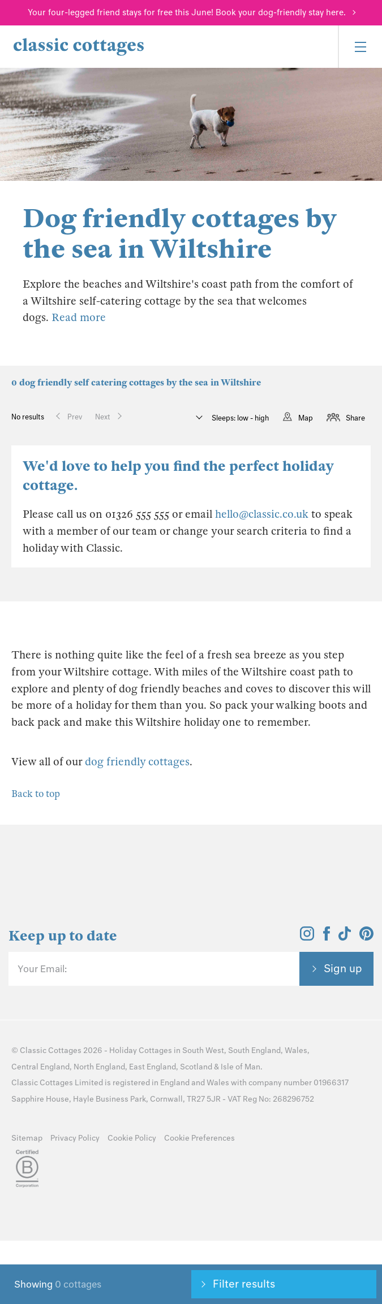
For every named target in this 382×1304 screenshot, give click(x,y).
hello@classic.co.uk (261, 514)
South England (254, 1050)
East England (152, 1067)
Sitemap (26, 1138)
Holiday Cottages (140, 1050)
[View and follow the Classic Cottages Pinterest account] (366, 937)
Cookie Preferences (199, 1138)
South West (203, 1050)
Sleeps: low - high (239, 418)
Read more (78, 317)
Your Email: (42, 968)
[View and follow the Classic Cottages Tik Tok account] (344, 937)
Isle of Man (240, 1067)
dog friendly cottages (137, 761)
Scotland (196, 1067)
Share (355, 418)
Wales (296, 1050)
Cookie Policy (132, 1138)
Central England (40, 1067)
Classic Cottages (50, 1050)
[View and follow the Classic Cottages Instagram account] (307, 937)
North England (99, 1067)
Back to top (35, 794)
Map (305, 418)
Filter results (244, 1283)
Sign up (343, 968)
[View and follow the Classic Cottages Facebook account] (327, 937)
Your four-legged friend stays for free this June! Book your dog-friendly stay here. (187, 12)
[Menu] (360, 46)
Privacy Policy (75, 1138)
